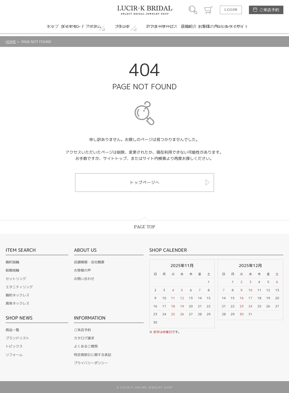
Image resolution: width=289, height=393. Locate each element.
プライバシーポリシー (91, 363)
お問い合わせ (84, 278)
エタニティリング (19, 287)
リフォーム (14, 354)
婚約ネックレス (17, 295)
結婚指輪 (12, 270)
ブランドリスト (17, 338)
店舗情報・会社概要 (89, 262)
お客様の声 (82, 270)
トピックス (14, 346)
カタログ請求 (84, 338)
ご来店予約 (269, 9)
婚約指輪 (12, 262)
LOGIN (230, 10)
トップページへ (144, 182)
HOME (11, 41)
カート (208, 10)
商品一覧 (12, 329)
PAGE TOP (144, 227)
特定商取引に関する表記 (92, 354)
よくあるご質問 (86, 346)
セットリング (16, 278)
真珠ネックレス (17, 303)
